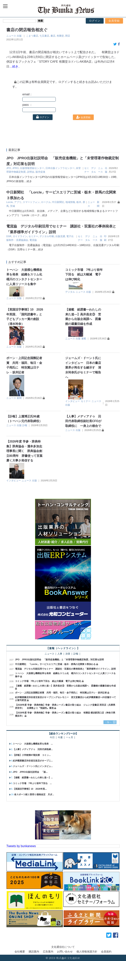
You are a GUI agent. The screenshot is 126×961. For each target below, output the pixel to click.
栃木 (78, 202)
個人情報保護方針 (86, 951)
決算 (67, 654)
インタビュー (72, 401)
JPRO (15, 168)
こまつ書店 (32, 35)
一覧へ (108, 722)
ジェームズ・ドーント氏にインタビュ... (33, 766)
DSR (8, 236)
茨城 (12, 206)
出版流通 (60, 236)
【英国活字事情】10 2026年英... (30, 789)
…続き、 (15, 66)
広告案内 (48, 951)
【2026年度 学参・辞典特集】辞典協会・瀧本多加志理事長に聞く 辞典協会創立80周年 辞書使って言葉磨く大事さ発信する (24, 451)
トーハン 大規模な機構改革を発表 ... (33, 743)
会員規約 (106, 951)
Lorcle (9, 202)
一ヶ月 (69, 737)
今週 (60, 737)
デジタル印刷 (47, 236)
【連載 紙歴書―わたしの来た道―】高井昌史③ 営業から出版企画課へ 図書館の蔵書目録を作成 (65, 685)
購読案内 (34, 951)
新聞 (19, 398)
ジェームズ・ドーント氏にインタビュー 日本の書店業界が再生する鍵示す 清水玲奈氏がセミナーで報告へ (83, 367)
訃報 (24, 425)
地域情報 (70, 202)
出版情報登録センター (32, 168)
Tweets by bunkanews (21, 846)
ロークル (46, 202)
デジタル (70, 291)
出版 (19, 35)
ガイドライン (20, 236)
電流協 (33, 240)
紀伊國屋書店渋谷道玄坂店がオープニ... (33, 760)
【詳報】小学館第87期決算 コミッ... (32, 755)
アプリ (17, 202)
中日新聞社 (58, 202)
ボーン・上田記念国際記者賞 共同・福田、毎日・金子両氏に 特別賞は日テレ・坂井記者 (61, 692)
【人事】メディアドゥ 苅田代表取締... (33, 749)
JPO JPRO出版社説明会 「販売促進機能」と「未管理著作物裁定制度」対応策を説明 (59, 659)
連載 (83, 338)
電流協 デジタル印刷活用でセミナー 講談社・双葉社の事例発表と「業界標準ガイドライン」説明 (65, 669)
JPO (8, 168)
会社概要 (20, 951)
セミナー (33, 236)
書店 (53, 35)
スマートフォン (31, 202)
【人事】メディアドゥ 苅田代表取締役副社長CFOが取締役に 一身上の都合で (83, 421)
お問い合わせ (65, 951)
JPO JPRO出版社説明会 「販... (30, 772)
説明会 (30, 171)
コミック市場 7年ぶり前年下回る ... (32, 783)
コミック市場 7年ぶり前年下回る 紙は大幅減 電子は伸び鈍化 (84, 274)
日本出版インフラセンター (60, 168)
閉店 (67, 35)
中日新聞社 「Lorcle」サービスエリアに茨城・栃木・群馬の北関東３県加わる (55, 664)
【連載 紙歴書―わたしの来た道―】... (33, 777)
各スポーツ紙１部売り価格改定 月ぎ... (34, 794)
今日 (52, 737)
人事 (59, 654)
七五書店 (44, 35)
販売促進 (40, 171)
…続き (28, 181)
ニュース (11, 35)
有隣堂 (60, 35)
